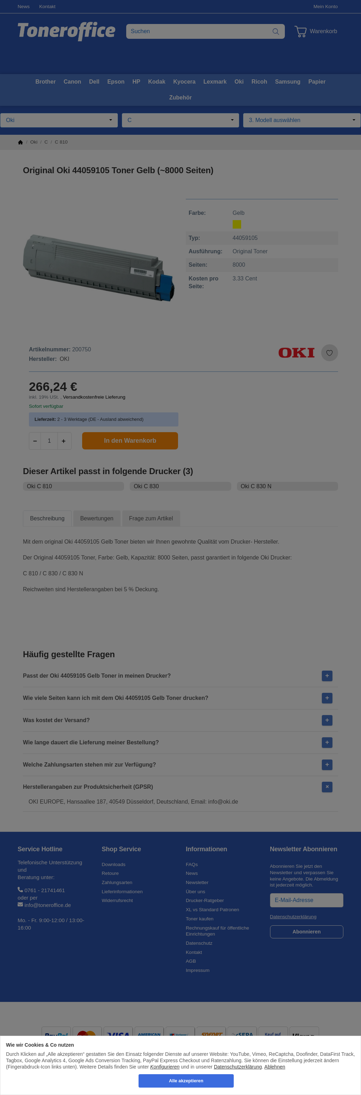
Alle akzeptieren (186, 1080)
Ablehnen (274, 1067)
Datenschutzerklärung (238, 1067)
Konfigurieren (164, 1067)
